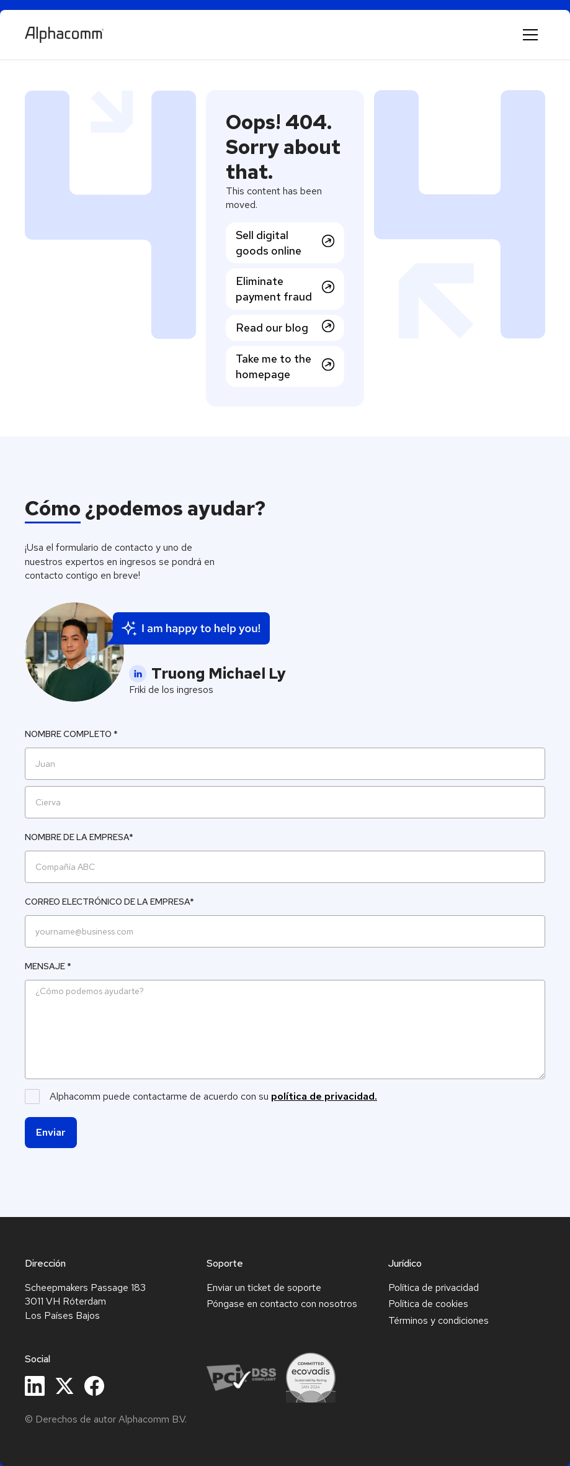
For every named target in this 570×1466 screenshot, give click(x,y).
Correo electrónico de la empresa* (109, 901)
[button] (530, 35)
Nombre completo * (71, 734)
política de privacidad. (324, 1096)
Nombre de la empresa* (79, 837)
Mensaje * (48, 966)
